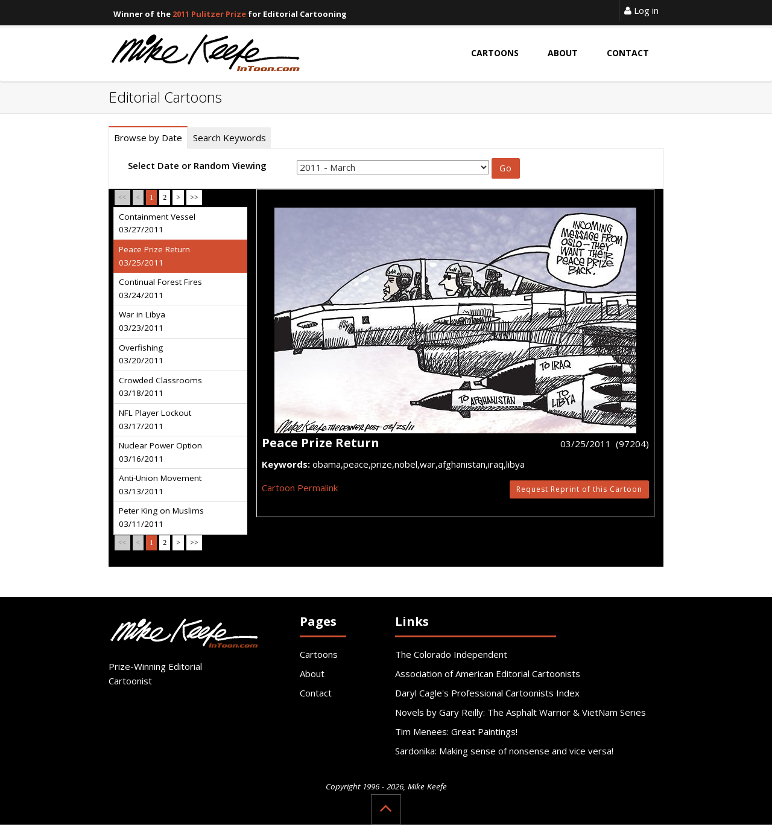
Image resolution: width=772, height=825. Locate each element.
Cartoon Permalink (300, 488)
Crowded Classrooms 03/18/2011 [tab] (160, 387)
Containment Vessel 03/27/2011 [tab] (157, 223)
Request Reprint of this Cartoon (579, 489)
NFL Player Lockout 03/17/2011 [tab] (155, 419)
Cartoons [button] (495, 53)
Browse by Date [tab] (148, 138)
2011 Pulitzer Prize (209, 13)
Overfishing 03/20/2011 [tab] (141, 354)
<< (122, 197)
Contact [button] (628, 53)
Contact (316, 693)
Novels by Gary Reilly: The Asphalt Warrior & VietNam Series (520, 712)
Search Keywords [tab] (229, 138)
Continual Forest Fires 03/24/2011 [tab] (160, 288)
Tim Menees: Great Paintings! (456, 731)
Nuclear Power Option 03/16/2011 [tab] (160, 452)
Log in (641, 10)
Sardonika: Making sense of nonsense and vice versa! (504, 751)
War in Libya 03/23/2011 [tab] (142, 321)
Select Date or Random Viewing (197, 165)
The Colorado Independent (451, 654)
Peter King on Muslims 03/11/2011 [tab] (161, 517)
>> (194, 197)
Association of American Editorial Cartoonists (487, 673)
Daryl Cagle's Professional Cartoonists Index (487, 693)
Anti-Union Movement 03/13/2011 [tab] (160, 485)
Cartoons (319, 654)
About (312, 673)
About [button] (563, 53)
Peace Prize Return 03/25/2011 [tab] (154, 256)
